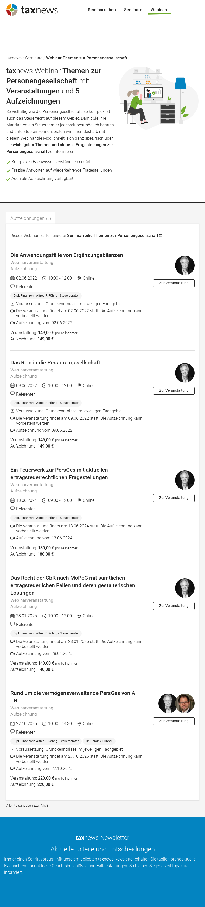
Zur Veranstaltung (174, 283)
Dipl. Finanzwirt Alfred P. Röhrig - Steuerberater (46, 295)
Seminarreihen (18, 29)
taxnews (14, 58)
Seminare (13, 39)
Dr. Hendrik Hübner (99, 741)
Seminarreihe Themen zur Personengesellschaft (112, 235)
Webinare (13, 49)
